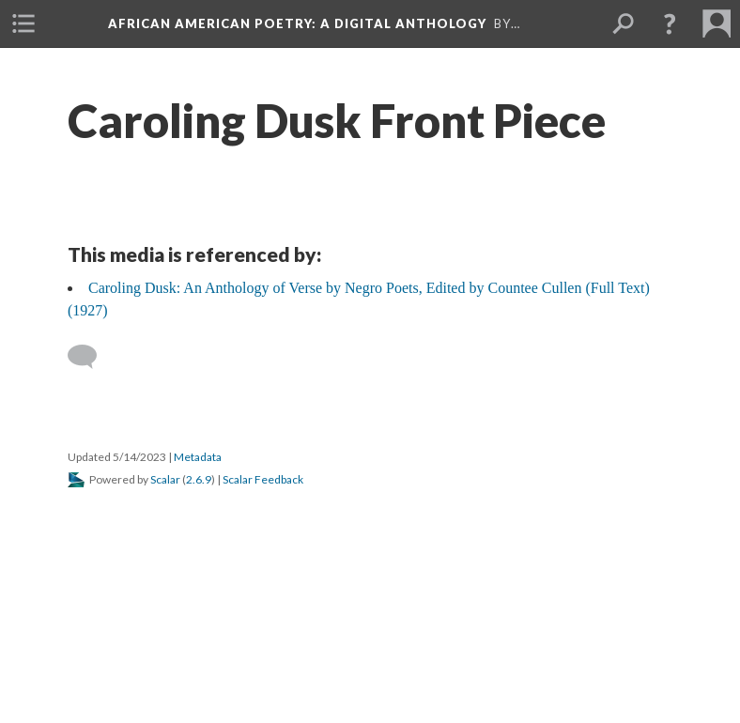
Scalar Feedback (263, 479)
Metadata (198, 457)
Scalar (165, 479)
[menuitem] (23, 23)
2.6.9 (198, 479)
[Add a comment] (91, 357)
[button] (669, 23)
